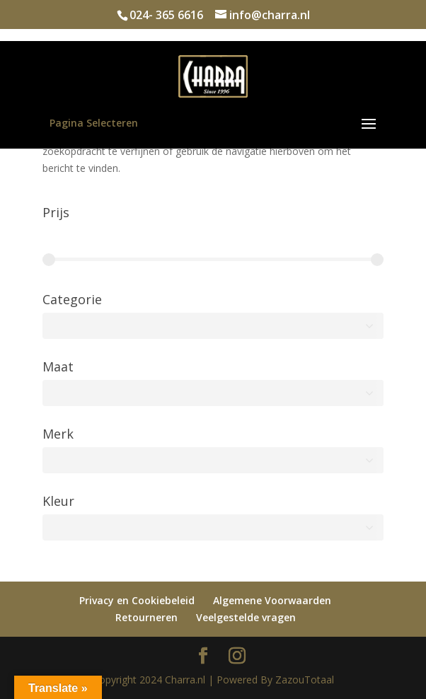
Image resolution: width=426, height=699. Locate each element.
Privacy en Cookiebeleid (137, 600)
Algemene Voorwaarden (272, 600)
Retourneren (146, 617)
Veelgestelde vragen (246, 617)
